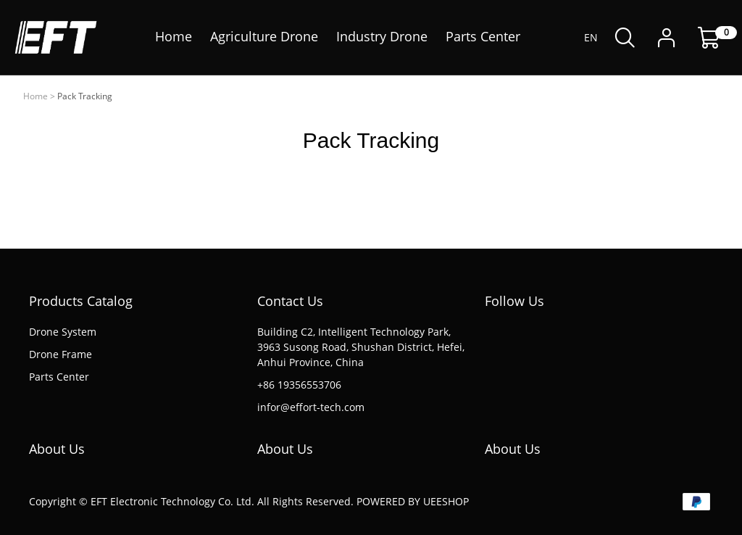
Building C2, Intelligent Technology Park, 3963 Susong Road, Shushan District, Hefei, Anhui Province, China (360, 347)
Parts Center (59, 376)
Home (35, 96)
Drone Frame (60, 354)
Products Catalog (81, 301)
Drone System (62, 332)
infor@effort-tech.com (310, 407)
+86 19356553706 (299, 384)
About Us (57, 448)
